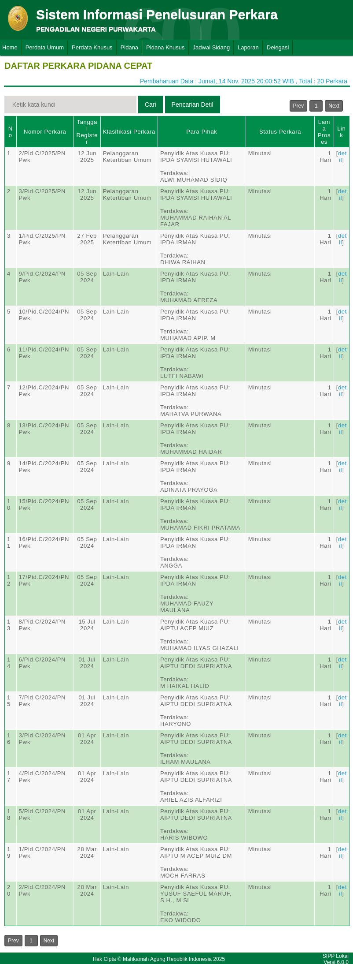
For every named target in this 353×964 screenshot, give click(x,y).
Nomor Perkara (45, 131)
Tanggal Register (87, 132)
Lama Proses (324, 132)
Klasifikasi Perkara (129, 131)
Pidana (129, 47)
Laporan (248, 47)
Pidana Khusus (165, 47)
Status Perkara (280, 131)
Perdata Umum (45, 47)
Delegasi (278, 47)
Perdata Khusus (92, 47)
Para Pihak (201, 131)
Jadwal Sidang (211, 47)
